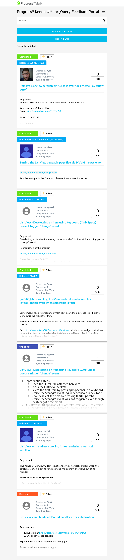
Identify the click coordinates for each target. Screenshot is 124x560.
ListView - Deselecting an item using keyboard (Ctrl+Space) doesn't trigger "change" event (58, 224)
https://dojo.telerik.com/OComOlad (38, 253)
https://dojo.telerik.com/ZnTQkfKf (43, 111)
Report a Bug (62, 38)
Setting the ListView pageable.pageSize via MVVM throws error (61, 162)
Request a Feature (62, 31)
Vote (97, 78)
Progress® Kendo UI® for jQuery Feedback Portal (58, 11)
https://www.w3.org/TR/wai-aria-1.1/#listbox (46, 330)
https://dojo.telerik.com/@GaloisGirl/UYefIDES (63, 532)
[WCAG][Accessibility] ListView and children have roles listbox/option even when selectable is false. (55, 300)
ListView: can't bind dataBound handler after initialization (57, 517)
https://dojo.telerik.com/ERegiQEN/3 (38, 172)
